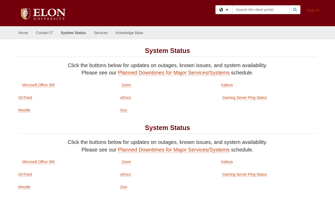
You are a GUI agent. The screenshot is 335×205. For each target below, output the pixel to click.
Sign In (313, 10)
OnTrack (25, 97)
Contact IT (44, 33)
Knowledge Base (129, 33)
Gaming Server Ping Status (244, 97)
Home (23, 33)
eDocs (125, 97)
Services (101, 33)
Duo (123, 110)
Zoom (126, 85)
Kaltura (227, 85)
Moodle (24, 110)
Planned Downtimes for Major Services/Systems (174, 72)
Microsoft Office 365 (38, 85)
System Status (73, 33)
